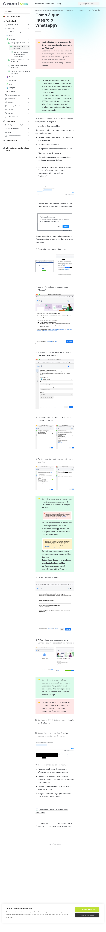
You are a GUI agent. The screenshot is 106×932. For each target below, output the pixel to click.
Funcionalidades (57, 10)
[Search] (88, 3)
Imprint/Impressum (55, 844)
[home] (17, 3)
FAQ (59, 4)
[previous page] (41, 825)
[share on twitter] (93, 10)
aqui (57, 239)
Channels (68, 10)
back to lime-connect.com (44, 4)
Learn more (9, 917)
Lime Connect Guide (42, 10)
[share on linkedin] (99, 10)
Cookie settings (87, 915)
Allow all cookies (87, 909)
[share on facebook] (96, 10)
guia (52, 92)
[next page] (61, 825)
